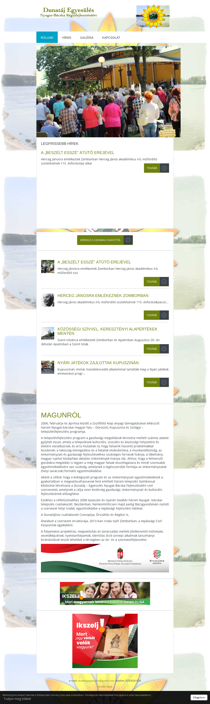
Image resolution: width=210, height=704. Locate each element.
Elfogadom (199, 697)
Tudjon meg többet (17, 699)
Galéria (86, 37)
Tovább (152, 168)
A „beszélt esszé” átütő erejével (77, 153)
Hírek (66, 37)
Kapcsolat (111, 37)
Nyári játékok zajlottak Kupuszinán (98, 363)
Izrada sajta (105, 686)
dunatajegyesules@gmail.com (96, 680)
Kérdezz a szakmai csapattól (100, 240)
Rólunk (47, 37)
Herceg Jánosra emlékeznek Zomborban (103, 295)
